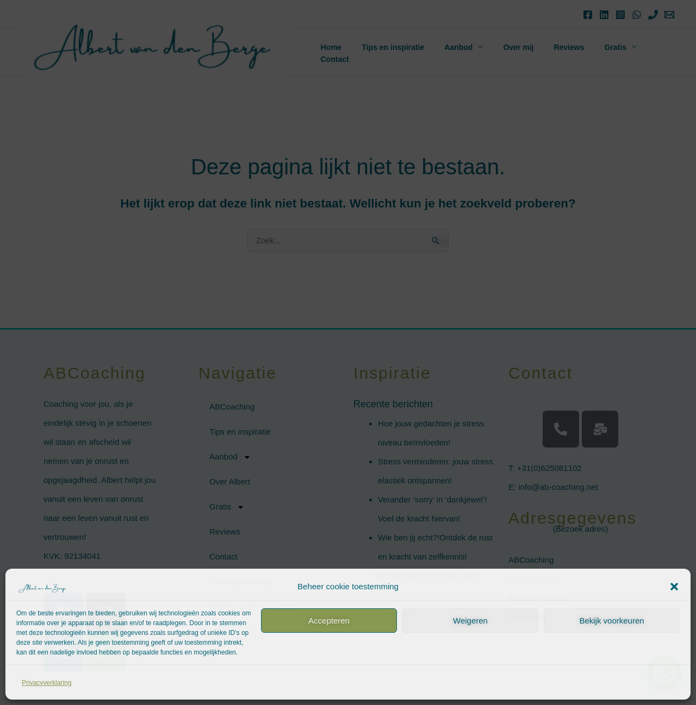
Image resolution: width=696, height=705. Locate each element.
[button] (674, 586)
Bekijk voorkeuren (611, 620)
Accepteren (329, 620)
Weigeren (470, 620)
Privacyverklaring (46, 683)
